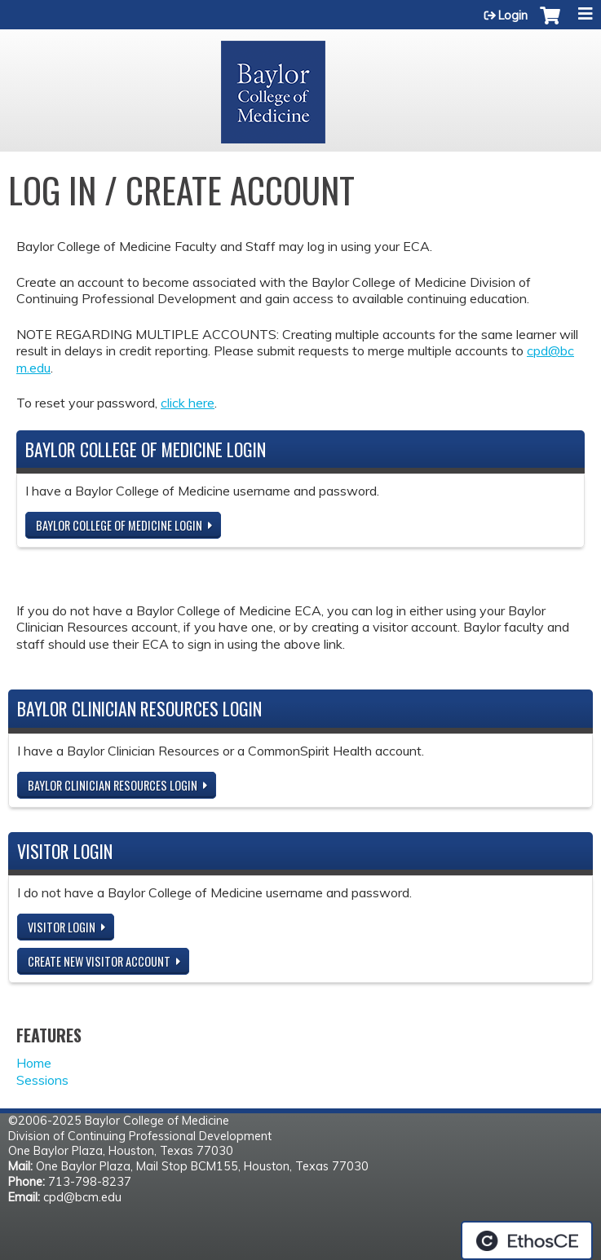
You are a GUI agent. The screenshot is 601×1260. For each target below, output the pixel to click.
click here (187, 402)
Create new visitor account (99, 961)
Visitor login (61, 927)
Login (513, 15)
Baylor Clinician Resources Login (112, 785)
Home (33, 1063)
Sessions (42, 1080)
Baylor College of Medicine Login (119, 525)
